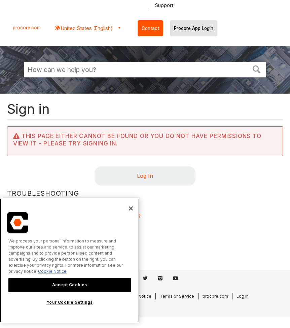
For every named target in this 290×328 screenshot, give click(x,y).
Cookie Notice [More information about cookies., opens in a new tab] (52, 271)
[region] (69, 260)
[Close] (130, 208)
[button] (256, 68)
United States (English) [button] (86, 28)
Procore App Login (193, 28)
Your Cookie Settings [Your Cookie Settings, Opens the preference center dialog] (69, 302)
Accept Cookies (69, 284)
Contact (150, 28)
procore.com (27, 27)
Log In (145, 175)
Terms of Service (177, 296)
